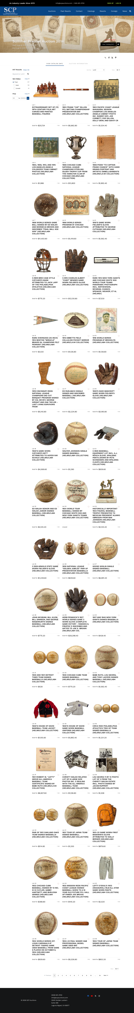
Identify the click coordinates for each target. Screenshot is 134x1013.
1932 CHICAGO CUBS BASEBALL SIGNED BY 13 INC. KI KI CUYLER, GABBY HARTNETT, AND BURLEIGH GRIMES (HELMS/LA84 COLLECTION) (45, 891)
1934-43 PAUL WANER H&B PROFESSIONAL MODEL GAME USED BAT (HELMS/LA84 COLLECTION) (75, 944)
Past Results (66, 11)
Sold (21, 85)
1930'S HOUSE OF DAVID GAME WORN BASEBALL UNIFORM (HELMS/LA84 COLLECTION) (73, 729)
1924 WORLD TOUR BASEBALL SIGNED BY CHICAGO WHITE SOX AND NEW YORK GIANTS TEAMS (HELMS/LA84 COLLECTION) (75, 513)
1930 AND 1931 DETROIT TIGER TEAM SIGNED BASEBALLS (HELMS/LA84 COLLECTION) (44, 678)
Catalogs (91, 11)
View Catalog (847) (108, 44)
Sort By (89, 70)
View (113, 70)
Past (21, 82)
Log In (118, 3)
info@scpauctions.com (64, 3)
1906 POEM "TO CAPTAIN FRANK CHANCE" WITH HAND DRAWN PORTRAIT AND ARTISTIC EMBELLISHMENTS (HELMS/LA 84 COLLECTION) (106, 169)
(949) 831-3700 (56, 995)
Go (28, 98)
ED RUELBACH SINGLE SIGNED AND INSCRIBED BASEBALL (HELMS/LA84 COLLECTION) (73, 394)
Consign (114, 11)
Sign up (110, 3)
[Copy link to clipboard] (105, 58)
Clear (26, 79)
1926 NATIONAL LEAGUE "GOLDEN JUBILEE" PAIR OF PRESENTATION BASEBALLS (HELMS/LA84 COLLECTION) (75, 569)
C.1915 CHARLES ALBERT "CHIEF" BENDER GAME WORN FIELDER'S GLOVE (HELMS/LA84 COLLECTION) (75, 281)
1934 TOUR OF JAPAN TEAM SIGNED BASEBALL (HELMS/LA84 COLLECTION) (106, 943)
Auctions (51, 11)
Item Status (16, 79)
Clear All (26, 70)
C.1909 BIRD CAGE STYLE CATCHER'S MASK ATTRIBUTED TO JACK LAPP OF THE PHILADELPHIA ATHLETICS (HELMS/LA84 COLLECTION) (45, 283)
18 (99, 975)
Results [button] (103, 11)
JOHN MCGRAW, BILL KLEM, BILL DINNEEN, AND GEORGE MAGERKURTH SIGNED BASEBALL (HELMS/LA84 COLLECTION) (45, 621)
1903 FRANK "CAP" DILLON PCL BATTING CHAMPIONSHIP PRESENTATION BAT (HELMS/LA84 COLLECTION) (76, 110)
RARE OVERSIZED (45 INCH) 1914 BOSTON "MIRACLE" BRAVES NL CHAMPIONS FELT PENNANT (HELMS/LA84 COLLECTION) (45, 342)
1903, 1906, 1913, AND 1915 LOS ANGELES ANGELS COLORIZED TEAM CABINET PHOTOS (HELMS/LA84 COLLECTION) (44, 169)
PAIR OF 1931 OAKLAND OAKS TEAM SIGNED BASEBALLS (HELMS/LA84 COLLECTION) (45, 834)
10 (91, 975)
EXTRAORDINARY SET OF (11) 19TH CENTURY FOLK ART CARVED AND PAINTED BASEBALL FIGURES (45, 110)
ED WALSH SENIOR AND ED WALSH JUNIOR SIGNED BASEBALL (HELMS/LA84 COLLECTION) (44, 512)
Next (106, 975)
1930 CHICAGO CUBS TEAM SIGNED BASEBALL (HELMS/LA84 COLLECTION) (75, 677)
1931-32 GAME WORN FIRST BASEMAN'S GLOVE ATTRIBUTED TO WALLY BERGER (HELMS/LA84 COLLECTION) (105, 836)
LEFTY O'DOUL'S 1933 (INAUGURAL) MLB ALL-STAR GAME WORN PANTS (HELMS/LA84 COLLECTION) (106, 888)
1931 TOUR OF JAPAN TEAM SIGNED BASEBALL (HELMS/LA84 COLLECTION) (75, 834)
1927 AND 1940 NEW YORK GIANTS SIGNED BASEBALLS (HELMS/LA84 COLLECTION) (106, 619)
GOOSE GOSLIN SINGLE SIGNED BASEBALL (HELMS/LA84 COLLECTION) (106, 568)
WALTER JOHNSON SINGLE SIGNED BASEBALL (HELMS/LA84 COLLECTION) (75, 453)
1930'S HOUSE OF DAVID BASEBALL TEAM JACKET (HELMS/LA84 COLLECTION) (45, 728)
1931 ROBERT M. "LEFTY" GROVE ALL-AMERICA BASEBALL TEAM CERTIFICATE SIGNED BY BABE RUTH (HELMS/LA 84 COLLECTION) (44, 782)
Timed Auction (22, 37)
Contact (79, 11)
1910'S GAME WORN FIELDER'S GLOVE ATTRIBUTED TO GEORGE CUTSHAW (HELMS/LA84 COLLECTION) (104, 227)
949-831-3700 (79, 3)
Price (14, 94)
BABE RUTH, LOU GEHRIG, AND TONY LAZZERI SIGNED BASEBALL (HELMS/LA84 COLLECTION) (105, 678)
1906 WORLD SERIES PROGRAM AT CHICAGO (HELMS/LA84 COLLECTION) (75, 224)
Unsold (21, 88)
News (125, 11)
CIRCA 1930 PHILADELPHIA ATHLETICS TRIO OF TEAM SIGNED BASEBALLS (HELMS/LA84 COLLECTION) (106, 729)
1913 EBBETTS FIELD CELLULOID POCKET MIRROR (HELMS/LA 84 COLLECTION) (75, 340)
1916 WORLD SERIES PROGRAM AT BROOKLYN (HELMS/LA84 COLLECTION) (106, 340)
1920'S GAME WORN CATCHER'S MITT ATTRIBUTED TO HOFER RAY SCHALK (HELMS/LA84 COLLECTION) (45, 455)
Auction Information (78, 63)
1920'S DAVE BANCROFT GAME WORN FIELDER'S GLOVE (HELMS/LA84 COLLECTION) (104, 394)
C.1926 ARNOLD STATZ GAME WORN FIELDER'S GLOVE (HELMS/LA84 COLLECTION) (45, 568)
